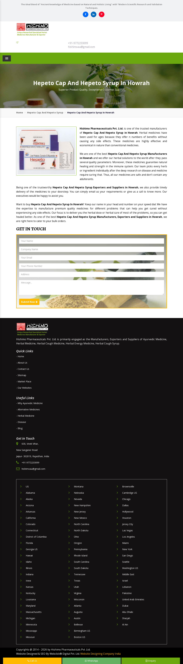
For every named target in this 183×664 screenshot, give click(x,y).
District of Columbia (36, 536)
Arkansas (30, 511)
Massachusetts (34, 611)
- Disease (21, 422)
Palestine (127, 593)
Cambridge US (129, 492)
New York (127, 549)
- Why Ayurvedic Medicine (29, 403)
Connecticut (32, 530)
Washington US (130, 568)
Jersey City (127, 524)
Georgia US (32, 549)
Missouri (30, 637)
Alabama (30, 492)
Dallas (125, 505)
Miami (125, 542)
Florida (29, 542)
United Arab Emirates (133, 599)
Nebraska (79, 492)
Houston (126, 517)
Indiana (29, 574)
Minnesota (31, 624)
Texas (77, 580)
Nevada (78, 499)
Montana (78, 486)
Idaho (29, 561)
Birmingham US (82, 630)
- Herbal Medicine (25, 415)
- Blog (19, 428)
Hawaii (29, 555)
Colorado (30, 524)
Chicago (126, 499)
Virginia (77, 593)
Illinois (29, 568)
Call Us (32, 660)
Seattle (125, 561)
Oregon (78, 542)
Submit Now (29, 301)
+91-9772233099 (78, 43)
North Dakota (81, 530)
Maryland (30, 605)
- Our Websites (24, 387)
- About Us (21, 362)
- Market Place (23, 381)
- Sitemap (21, 375)
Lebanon (126, 586)
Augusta (78, 611)
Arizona (30, 505)
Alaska (29, 499)
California (31, 517)
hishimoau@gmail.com (81, 47)
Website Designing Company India (100, 653)
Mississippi (31, 630)
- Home (20, 356)
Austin (77, 618)
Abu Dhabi (127, 611)
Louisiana (31, 599)
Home (19, 112)
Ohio (76, 536)
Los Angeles (128, 536)
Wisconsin (79, 599)
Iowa (28, 580)
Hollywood (127, 511)
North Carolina (81, 524)
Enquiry (151, 660)
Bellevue (78, 624)
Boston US (79, 637)
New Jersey (80, 511)
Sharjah (126, 618)
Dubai (125, 605)
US (27, 486)
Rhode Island (80, 555)
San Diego (127, 555)
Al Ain (125, 624)
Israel (125, 580)
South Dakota (81, 568)
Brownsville (128, 486)
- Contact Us (22, 368)
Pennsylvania (80, 549)
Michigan (30, 618)
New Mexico (80, 517)
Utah (76, 586)
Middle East (128, 574)
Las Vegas (127, 530)
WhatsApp (91, 660)
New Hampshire (82, 505)
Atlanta (77, 605)
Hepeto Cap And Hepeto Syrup (45, 112)
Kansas (29, 586)
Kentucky (30, 593)
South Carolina (81, 561)
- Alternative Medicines (28, 409)
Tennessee (79, 574)
